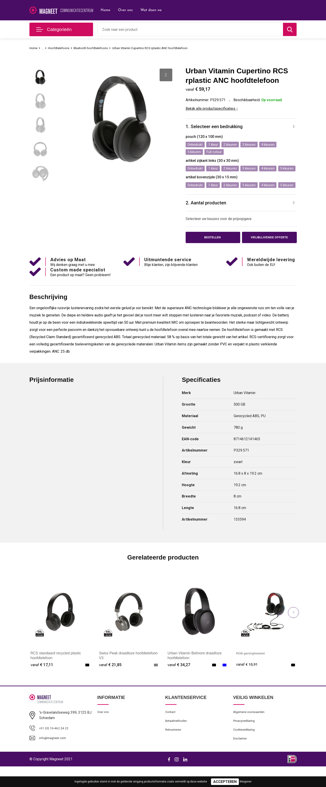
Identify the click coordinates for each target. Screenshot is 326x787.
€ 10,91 (247, 681)
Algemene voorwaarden (250, 729)
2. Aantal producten (207, 218)
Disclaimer (241, 759)
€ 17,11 (42, 681)
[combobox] (190, 29)
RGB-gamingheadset (253, 670)
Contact (171, 729)
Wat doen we (151, 10)
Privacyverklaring (245, 739)
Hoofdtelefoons (61, 48)
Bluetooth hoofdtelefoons (96, 48)
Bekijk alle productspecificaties (212, 108)
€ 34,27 (179, 681)
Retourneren (174, 749)
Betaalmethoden (177, 739)
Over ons (125, 10)
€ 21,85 (110, 681)
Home (105, 10)
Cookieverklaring (245, 749)
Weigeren (246, 781)
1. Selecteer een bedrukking (216, 127)
